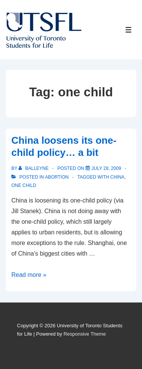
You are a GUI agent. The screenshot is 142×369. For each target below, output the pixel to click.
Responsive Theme (85, 334)
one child (23, 185)
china (117, 177)
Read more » (29, 275)
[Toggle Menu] (128, 29)
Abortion (57, 177)
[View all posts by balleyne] (34, 168)
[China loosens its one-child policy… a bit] (106, 168)
